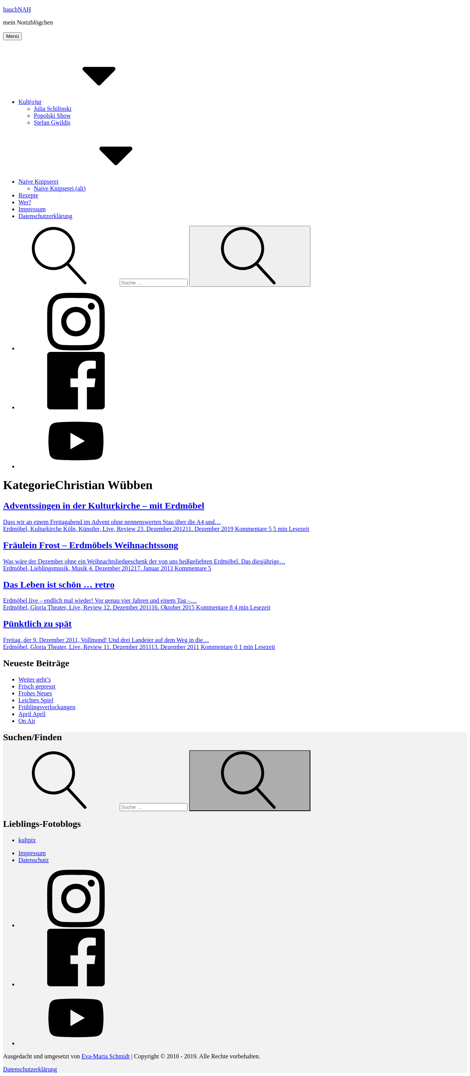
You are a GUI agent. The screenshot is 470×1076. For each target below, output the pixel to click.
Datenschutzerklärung (45, 216)
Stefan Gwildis (52, 122)
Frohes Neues (35, 693)
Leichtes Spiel (35, 700)
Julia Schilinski (52, 108)
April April (32, 714)
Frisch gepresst (36, 686)
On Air (26, 721)
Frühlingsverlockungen (46, 707)
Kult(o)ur (87, 102)
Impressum (32, 209)
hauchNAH (17, 9)
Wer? (24, 202)
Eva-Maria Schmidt (105, 1056)
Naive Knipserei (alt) (60, 188)
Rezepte (28, 195)
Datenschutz (33, 860)
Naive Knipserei (95, 181)
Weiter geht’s (34, 679)
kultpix (27, 840)
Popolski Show (52, 115)
